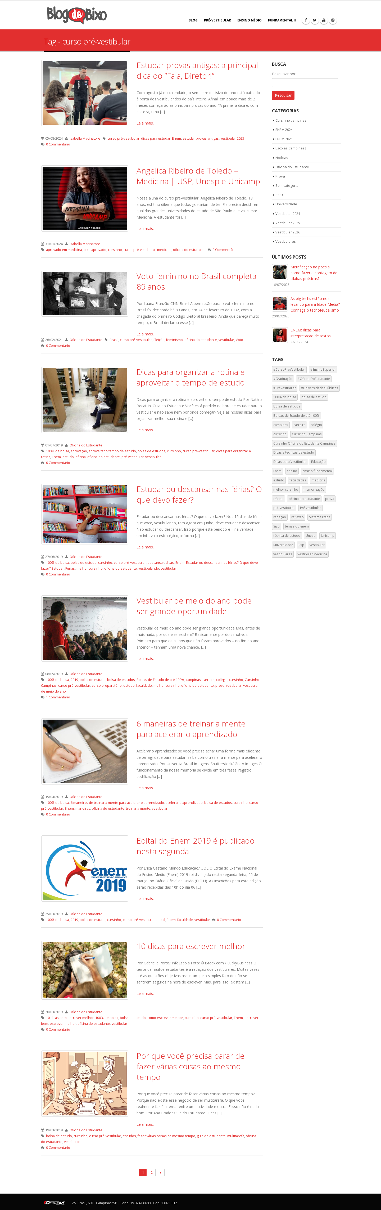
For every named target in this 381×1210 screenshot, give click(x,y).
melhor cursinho (89, 568)
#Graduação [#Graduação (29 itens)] (282, 378)
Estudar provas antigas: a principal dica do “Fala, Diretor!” (197, 70)
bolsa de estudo (84, 562)
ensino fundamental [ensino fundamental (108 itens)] (317, 471)
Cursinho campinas (290, 120)
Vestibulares (285, 241)
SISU (279, 194)
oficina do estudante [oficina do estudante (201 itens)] (304, 499)
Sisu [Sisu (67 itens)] (276, 526)
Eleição (159, 340)
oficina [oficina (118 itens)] (278, 499)
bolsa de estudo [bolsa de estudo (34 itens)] (313, 397)
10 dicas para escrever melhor (191, 946)
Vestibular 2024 (287, 213)
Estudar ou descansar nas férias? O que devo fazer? (199, 494)
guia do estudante (211, 1136)
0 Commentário (58, 144)
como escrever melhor (165, 1018)
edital (160, 920)
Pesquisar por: (284, 73)
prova (219, 685)
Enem (176, 138)
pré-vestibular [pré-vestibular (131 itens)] (284, 508)
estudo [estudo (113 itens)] (278, 480)
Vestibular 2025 (287, 222)
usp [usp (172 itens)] (301, 545)
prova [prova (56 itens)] (329, 499)
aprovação (79, 451)
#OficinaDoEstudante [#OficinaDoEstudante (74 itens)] (314, 378)
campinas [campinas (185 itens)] (280, 425)
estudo (68, 457)
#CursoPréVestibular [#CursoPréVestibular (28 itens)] (289, 369)
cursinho (115, 249)
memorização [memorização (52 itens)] (313, 489)
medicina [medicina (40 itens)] (318, 480)
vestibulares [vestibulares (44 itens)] (282, 554)
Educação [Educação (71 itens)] (318, 461)
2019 (74, 679)
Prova (280, 176)
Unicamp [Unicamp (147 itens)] (327, 535)
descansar (155, 562)
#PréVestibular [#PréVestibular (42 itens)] (284, 388)
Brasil (114, 340)
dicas (170, 562)
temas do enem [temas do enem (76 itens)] (297, 526)
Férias (70, 568)
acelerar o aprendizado (184, 802)
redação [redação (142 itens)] (279, 517)
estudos (129, 1136)
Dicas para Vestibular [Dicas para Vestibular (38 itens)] (289, 461)
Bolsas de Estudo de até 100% (160, 679)
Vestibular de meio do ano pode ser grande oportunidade (194, 606)
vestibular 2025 (232, 138)
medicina (164, 249)
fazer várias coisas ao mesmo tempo (166, 1136)
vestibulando (148, 568)
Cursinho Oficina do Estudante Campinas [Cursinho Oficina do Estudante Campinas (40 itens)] (304, 443)
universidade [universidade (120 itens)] (283, 545)
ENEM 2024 (284, 129)
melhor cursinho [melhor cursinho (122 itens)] (285, 489)
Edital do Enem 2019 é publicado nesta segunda (196, 846)
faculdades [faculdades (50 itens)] (297, 480)
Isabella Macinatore (85, 138)
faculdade (144, 685)
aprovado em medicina (64, 249)
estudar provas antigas (201, 138)
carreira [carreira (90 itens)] (299, 425)
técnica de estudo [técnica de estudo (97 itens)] (286, 535)
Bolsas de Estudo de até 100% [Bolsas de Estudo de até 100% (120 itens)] (296, 415)
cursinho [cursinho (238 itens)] (280, 434)
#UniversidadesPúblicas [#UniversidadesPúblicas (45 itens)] (319, 388)
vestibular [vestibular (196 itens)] (317, 545)
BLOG (193, 20)
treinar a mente (138, 808)
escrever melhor (63, 1023)
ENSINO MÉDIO (249, 20)
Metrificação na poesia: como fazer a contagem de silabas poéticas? (314, 272)
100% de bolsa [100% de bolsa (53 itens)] (284, 397)
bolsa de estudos (151, 451)
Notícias (281, 157)
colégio (222, 679)
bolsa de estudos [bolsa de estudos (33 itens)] (286, 406)
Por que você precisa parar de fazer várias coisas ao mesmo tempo (190, 1066)
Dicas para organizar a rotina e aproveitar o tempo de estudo (191, 377)
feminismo (174, 340)
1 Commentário (58, 697)
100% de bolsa (57, 451)
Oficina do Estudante (86, 340)
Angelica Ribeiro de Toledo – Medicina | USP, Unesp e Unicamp (198, 176)
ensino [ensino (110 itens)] (292, 471)
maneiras (82, 808)
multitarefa (235, 1136)
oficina (80, 457)
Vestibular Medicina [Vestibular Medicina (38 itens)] (312, 554)
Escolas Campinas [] (291, 148)
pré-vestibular (132, 457)
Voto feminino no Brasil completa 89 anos (196, 281)
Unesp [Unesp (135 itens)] (311, 535)
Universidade (286, 204)
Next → (161, 1172)
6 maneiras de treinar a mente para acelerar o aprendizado (191, 728)
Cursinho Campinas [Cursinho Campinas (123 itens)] (307, 434)
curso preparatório (107, 685)
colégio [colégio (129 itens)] (316, 425)
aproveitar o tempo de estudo (112, 451)
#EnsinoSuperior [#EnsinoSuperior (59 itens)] (323, 369)
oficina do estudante (189, 249)
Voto (239, 340)
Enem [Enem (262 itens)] (277, 471)
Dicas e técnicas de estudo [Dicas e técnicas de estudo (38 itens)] (293, 452)
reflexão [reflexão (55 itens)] (297, 517)
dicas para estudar (155, 138)
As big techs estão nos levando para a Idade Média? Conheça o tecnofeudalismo (315, 304)
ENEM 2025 (284, 138)
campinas (193, 679)
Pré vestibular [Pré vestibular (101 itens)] (310, 508)
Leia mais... (146, 123)
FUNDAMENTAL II (282, 20)
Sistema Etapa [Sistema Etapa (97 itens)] (319, 517)
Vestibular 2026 (287, 232)
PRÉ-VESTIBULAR (217, 20)
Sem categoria (286, 185)
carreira (208, 679)
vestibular (226, 340)
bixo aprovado (95, 249)
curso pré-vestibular (123, 138)
